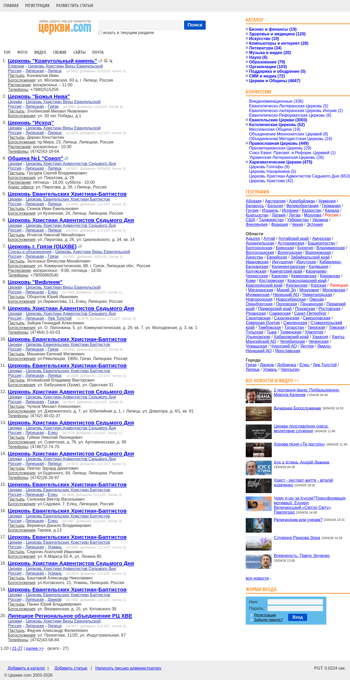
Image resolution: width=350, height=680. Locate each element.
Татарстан (294, 327)
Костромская (271, 280)
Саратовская (258, 318)
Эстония (315, 224)
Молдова (312, 215)
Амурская (321, 238)
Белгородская (259, 248)
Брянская (285, 248)
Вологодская (289, 252)
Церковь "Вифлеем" (35, 282)
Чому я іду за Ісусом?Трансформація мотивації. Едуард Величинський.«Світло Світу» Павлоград (309, 505)
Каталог (255, 19)
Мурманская (258, 294)
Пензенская (311, 304)
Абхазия (254, 201)
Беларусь (255, 206)
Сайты (79, 52)
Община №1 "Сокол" (35, 158)
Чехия (297, 224)
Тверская (316, 327)
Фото (22, 52)
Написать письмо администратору (128, 668)
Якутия (307, 346)
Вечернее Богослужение (297, 408)
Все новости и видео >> (272, 380)
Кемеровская (303, 276)
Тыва (272, 332)
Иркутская (306, 262)
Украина (320, 220)
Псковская (305, 308)
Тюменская (291, 332)
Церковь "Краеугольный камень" (52, 61)
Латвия (279, 215)
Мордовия (309, 290)
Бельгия (275, 206)
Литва (294, 215)
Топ (6, 52)
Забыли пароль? (268, 620)
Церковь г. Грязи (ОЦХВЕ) (42, 246)
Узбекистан (298, 220)
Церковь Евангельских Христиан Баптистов (68, 199)
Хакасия (320, 337)
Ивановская (257, 262)
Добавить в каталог (26, 668)
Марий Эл (286, 290)
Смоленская (295, 323)
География (257, 191)
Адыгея (253, 238)
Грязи (53, 106)
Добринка (286, 365)
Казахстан (311, 210)
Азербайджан (302, 201)
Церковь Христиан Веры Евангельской (65, 66)
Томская (337, 327)
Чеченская (318, 341)
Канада (332, 210)
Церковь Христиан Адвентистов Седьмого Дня (71, 163)
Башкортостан (321, 243)
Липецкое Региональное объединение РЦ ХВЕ (70, 616)
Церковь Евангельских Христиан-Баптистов (67, 194)
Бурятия (305, 248)
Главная (10, 5)
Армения (327, 201)
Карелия (279, 276)
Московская (333, 290)
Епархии (16, 66)
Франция (279, 224)
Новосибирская (291, 299)
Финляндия (257, 224)
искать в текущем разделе (126, 32)
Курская (318, 285)
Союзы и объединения (29, 252)
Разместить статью (74, 5)
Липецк (55, 71)
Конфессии (258, 91)
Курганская (296, 285)
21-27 (17, 648)
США (250, 220)
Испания (290, 210)
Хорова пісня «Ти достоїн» (299, 444)
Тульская (254, 332)
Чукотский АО (283, 346)
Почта (98, 52)
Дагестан (254, 257)
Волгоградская (260, 252)
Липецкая (34, 71)
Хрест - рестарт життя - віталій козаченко (303, 482)
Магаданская (260, 290)
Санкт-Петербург (310, 313)
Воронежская (318, 252)
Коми (251, 280)
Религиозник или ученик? (298, 519)
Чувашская (256, 346)
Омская (316, 299)
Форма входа (261, 589)
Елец (53, 292)
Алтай (269, 238)
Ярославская (287, 351)
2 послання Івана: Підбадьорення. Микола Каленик (307, 392)
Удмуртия (314, 332)
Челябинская (292, 341)
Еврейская (277, 257)
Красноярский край (264, 285)
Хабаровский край (291, 337)
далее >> (35, 648)
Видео (40, 52)
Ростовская (329, 308)
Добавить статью (70, 668)
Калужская (256, 271)
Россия (14, 71)
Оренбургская (259, 304)
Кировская (330, 276)
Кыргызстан (257, 215)
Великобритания (303, 206)
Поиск (195, 25)
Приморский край (274, 308)
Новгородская (259, 299)
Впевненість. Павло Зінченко (302, 555)
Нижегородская (317, 294)
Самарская (279, 313)
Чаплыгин (290, 369)
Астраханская (291, 243)
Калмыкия (318, 266)
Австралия (275, 201)
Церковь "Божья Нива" (39, 96)
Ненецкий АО (286, 294)
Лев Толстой (60, 318)
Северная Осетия (263, 323)
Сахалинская (286, 318)
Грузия (252, 210)
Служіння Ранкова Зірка (297, 537)
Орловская (286, 304)
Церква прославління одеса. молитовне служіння (301, 428)
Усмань (55, 547)
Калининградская (288, 266)
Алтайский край (293, 238)
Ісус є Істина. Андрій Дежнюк (301, 462)
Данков (55, 599)
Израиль (270, 210)
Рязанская (256, 313)
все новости (257, 578)
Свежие (60, 52)
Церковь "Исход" (31, 123)
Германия (331, 206)
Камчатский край (286, 271)
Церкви (15, 102)
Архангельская (260, 243)
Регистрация (37, 5)
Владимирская (330, 248)
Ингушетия (282, 262)
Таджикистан (271, 220)
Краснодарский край (307, 280)
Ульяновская (258, 337)
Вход (298, 617)
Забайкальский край (310, 257)
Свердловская (316, 318)
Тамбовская (269, 327)
